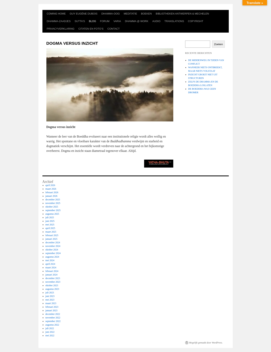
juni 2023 (50, 296)
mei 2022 (49, 335)
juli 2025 (49, 217)
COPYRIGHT (195, 21)
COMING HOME (56, 13)
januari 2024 (51, 274)
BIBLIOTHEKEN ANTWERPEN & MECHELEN (182, 13)
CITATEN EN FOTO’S (90, 28)
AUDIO (156, 21)
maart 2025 (50, 231)
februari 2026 (51, 192)
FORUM (105, 21)
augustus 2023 (52, 289)
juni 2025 (50, 221)
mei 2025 (49, 224)
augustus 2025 (52, 213)
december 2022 (52, 314)
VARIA (117, 21)
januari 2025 (51, 239)
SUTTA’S (80, 21)
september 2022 (52, 321)
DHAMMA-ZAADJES (59, 21)
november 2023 (52, 281)
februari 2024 (51, 271)
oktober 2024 (51, 249)
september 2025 (52, 210)
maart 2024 (50, 267)
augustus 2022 (52, 324)
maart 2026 (50, 188)
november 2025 (52, 203)
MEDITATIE (130, 13)
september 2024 (52, 253)
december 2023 (52, 278)
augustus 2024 (52, 256)
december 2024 (52, 242)
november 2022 (52, 317)
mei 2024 (49, 260)
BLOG (92, 21)
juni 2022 (50, 332)
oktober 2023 (51, 285)
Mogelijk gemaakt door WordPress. (206, 342)
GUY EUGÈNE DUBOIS (84, 13)
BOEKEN (146, 13)
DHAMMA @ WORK (136, 21)
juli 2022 (49, 328)
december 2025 (52, 199)
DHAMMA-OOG (110, 13)
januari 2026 (51, 196)
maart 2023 (50, 303)
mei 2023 (49, 299)
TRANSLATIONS (174, 21)
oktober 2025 (51, 206)
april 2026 (50, 185)
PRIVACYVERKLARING (61, 28)
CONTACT (113, 28)
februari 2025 (51, 235)
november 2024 (52, 246)
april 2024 (50, 264)
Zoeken (218, 44)
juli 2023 (49, 292)
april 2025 (50, 228)
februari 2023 (51, 306)
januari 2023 (51, 310)
